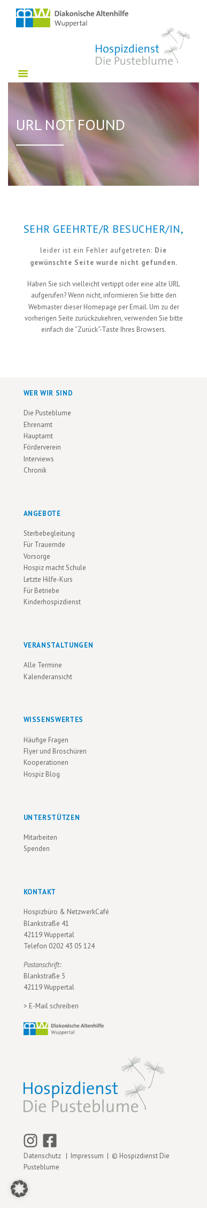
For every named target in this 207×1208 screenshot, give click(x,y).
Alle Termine (43, 665)
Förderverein (42, 447)
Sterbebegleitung (49, 533)
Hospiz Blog (42, 774)
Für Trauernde (44, 544)
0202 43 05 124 (72, 946)
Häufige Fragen (46, 739)
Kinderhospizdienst (52, 601)
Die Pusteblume (47, 412)
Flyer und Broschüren (55, 751)
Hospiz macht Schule (55, 567)
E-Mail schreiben (54, 1006)
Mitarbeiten (40, 837)
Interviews (39, 459)
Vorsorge (37, 556)
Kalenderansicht (48, 676)
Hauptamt (38, 435)
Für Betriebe (41, 590)
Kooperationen (46, 762)
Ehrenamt (38, 424)
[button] (19, 1188)
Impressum (87, 1155)
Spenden (37, 848)
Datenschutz (44, 1155)
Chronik (35, 470)
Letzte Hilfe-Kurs (48, 579)
